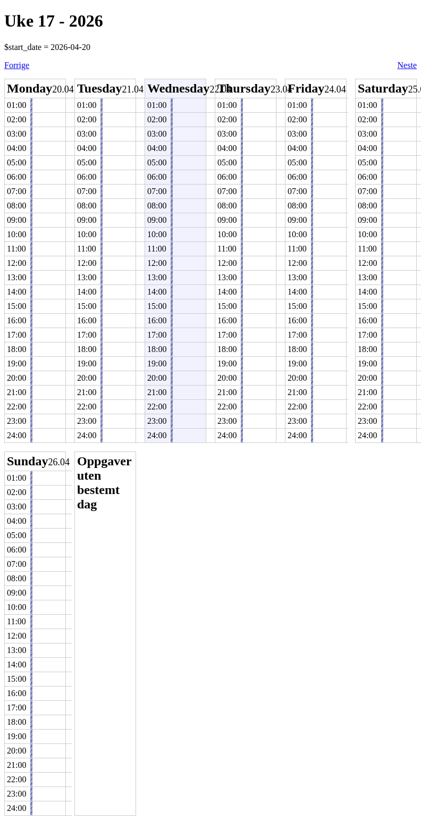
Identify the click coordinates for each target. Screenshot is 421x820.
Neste (407, 65)
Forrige (16, 65)
